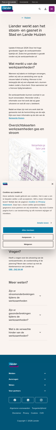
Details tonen (43, 223)
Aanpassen (28, 237)
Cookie (32, 202)
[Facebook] (15, 400)
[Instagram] (41, 400)
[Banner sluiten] (52, 184)
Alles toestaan (28, 230)
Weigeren (28, 244)
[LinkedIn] (28, 400)
